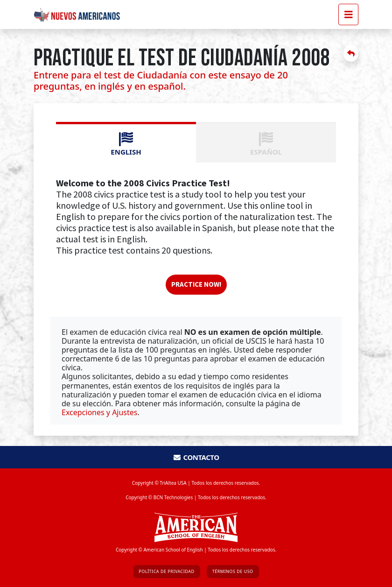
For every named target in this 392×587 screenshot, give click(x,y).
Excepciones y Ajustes (100, 412)
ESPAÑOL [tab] (266, 144)
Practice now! (196, 284)
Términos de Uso (232, 571)
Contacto (196, 457)
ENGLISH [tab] (126, 144)
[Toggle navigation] (348, 14)
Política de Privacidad (166, 571)
